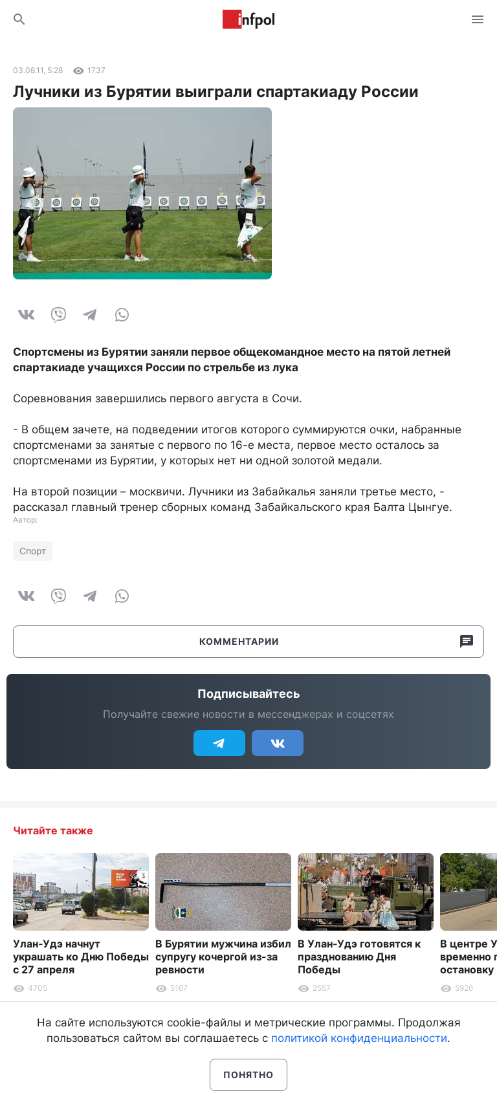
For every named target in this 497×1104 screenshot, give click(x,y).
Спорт (32, 550)
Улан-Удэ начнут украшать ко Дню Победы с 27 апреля (81, 956)
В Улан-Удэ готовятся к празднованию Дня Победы (359, 956)
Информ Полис (248, 19)
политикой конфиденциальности (359, 1038)
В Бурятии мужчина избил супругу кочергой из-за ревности (223, 956)
